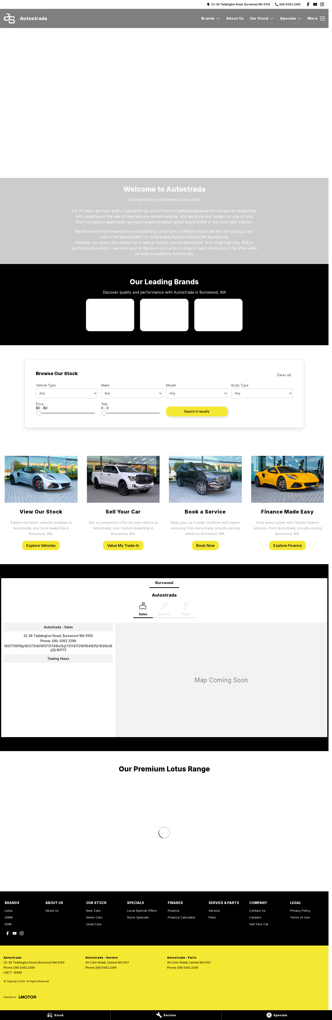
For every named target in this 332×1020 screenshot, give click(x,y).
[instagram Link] (322, 4)
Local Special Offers (142, 910)
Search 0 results (196, 411)
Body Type (239, 385)
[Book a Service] (205, 503)
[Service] (166, 1015)
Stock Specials (138, 917)
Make (105, 385)
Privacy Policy (300, 910)
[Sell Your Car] (123, 503)
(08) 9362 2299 (64, 641)
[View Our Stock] (41, 503)
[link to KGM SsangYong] (218, 315)
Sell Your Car (259, 924)
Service (214, 910)
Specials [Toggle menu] (291, 18)
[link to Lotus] (110, 315)
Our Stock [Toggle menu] (262, 18)
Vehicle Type (46, 385)
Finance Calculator (181, 917)
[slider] (38, 413)
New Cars (93, 910)
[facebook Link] (308, 4)
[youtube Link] (315, 4)
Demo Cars (94, 917)
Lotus (9, 910)
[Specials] (277, 1015)
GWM (9, 917)
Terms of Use (300, 917)
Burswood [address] (164, 582)
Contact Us (257, 910)
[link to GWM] (164, 315)
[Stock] (55, 1015)
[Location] (143, 610)
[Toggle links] (19, 997)
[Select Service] (164, 610)
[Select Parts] (185, 610)
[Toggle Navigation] (316, 18)
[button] (164, 72)
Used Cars (94, 924)
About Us (235, 18)
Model (171, 385)
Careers (255, 917)
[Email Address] (58, 648)
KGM (8, 924)
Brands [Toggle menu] (210, 18)
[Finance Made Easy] (287, 503)
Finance (173, 910)
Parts (212, 917)
